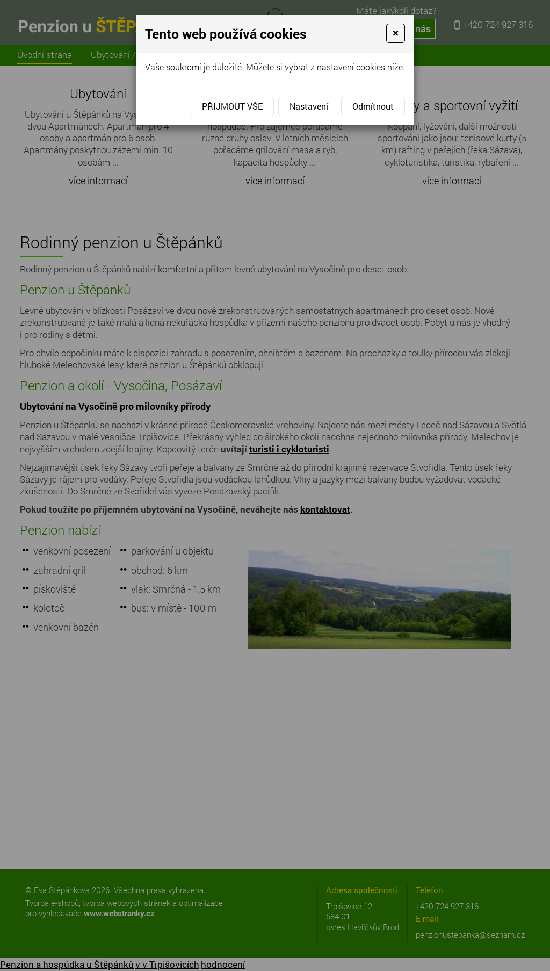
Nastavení (309, 106)
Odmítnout (373, 106)
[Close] (395, 33)
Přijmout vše (232, 106)
